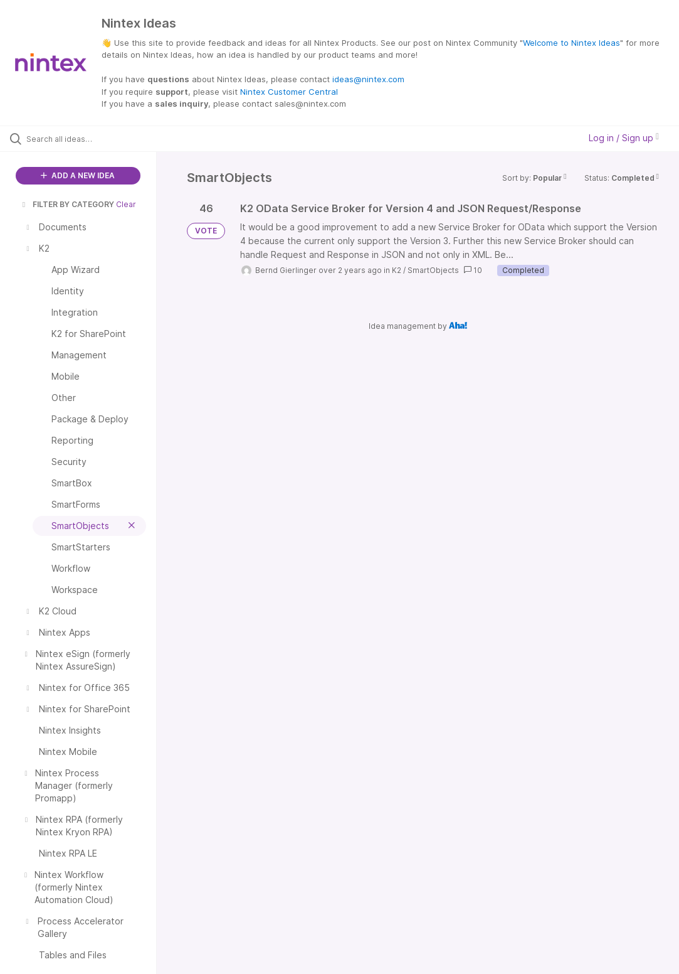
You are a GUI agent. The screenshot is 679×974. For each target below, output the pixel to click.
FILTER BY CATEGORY (67, 204)
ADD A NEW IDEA (78, 175)
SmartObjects (433, 270)
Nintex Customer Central (289, 92)
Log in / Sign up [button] (624, 137)
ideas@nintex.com (368, 79)
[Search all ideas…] (84, 138)
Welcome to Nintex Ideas (571, 43)
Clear (126, 204)
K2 (396, 270)
